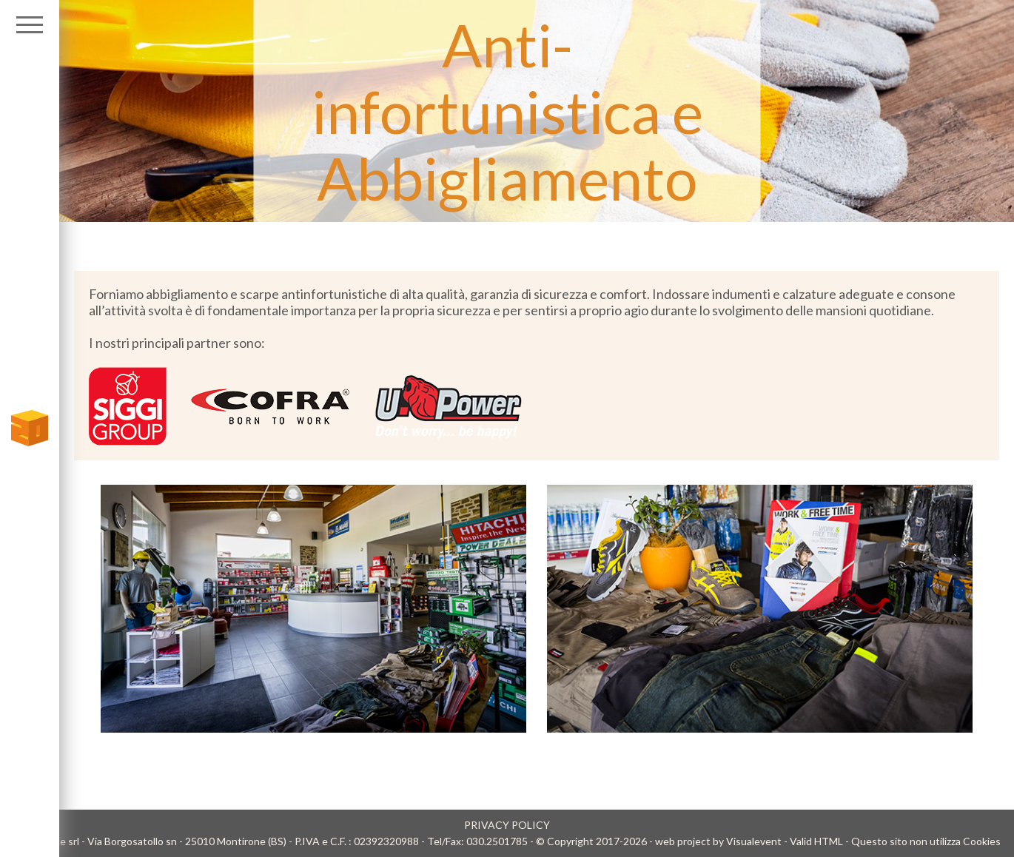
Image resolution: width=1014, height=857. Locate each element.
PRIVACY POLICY (507, 825)
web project (683, 841)
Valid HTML (816, 841)
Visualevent (754, 841)
